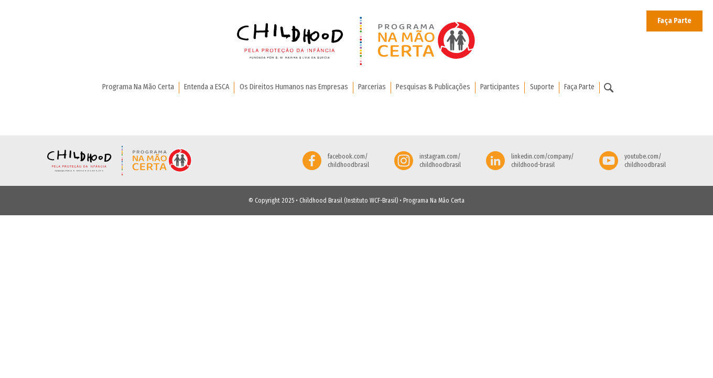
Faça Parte (674, 20)
